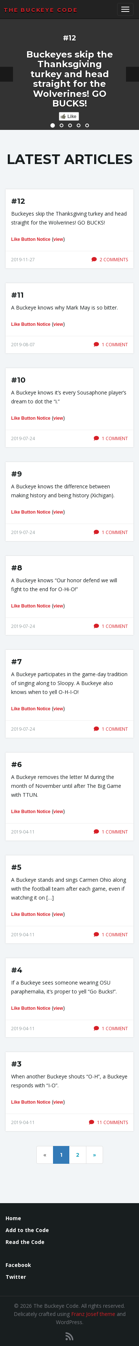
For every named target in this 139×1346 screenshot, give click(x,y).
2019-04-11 (23, 832)
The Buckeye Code (41, 10)
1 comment (111, 344)
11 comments (108, 1122)
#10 (18, 380)
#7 (16, 661)
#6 (16, 764)
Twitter (16, 1276)
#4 (16, 970)
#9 (16, 473)
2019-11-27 (23, 259)
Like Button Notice (30, 239)
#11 (17, 295)
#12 (18, 201)
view (58, 239)
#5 (16, 867)
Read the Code (25, 1241)
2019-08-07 (23, 344)
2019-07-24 (23, 438)
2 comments (110, 259)
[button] (6, 74)
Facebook (18, 1264)
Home (13, 1218)
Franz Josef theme (93, 1313)
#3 (16, 1064)
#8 (16, 567)
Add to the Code (27, 1230)
